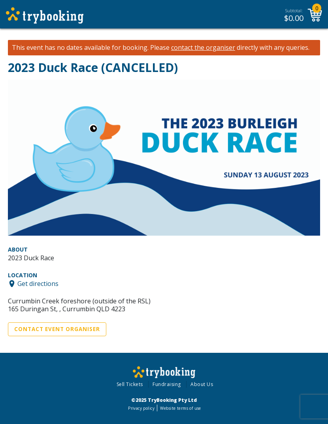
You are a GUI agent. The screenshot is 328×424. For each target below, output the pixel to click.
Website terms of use (180, 408)
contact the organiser (203, 47)
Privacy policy (141, 408)
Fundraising (167, 384)
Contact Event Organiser (57, 329)
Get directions (37, 283)
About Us (201, 384)
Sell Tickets (130, 384)
